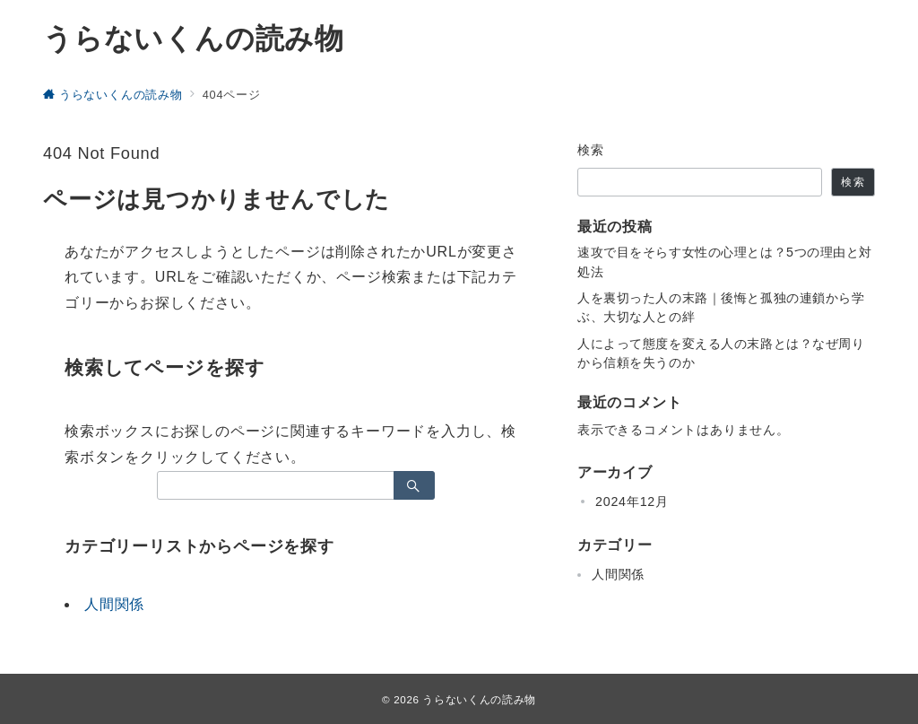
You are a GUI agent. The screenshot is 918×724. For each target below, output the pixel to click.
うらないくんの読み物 (193, 38)
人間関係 (114, 604)
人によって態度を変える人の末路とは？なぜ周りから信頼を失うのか (721, 353)
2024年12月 (632, 501)
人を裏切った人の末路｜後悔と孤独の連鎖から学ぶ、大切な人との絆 (721, 307)
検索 (591, 150)
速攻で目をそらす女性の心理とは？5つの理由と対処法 (724, 261)
